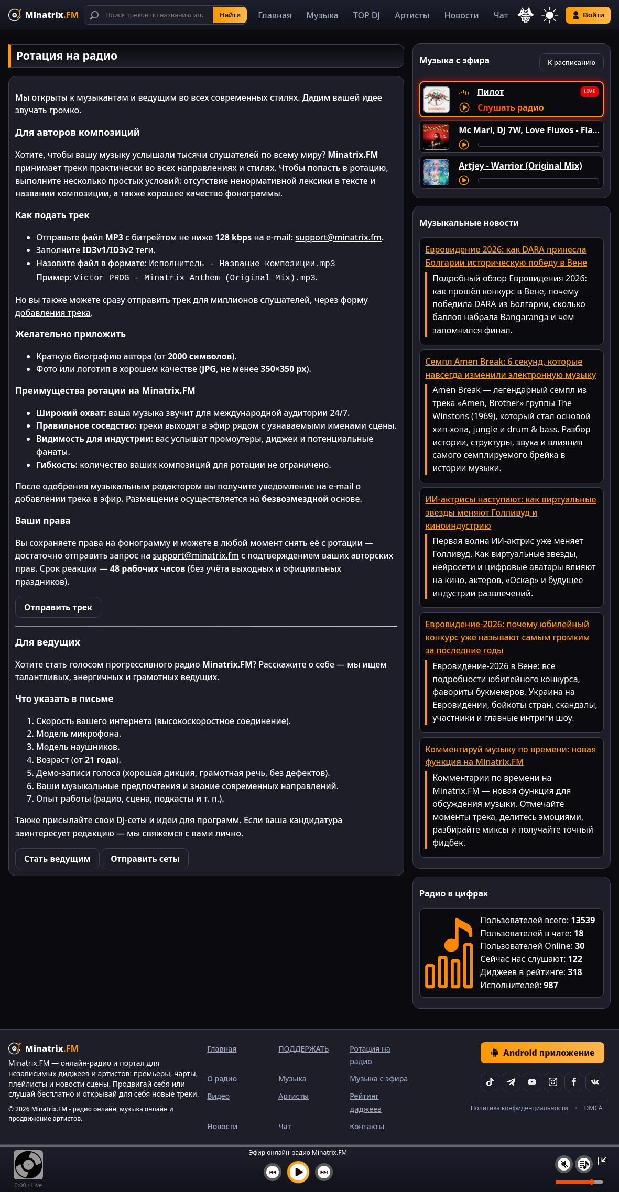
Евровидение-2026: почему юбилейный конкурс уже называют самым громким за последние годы (507, 637)
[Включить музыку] (298, 1172)
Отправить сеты (145, 856)
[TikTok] (490, 1082)
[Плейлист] (584, 1164)
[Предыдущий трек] (272, 1172)
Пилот (490, 91)
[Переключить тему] (549, 15)
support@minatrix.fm (338, 237)
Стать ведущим (57, 856)
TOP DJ (366, 15)
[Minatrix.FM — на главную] (43, 14)
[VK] (594, 1082)
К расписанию (571, 62)
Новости (461, 15)
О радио (222, 1079)
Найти (230, 15)
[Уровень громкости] (579, 1182)
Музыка (322, 15)
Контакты (367, 1126)
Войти (588, 15)
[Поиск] (165, 15)
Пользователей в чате (524, 933)
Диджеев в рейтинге (521, 972)
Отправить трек (58, 605)
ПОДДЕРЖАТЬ (303, 1049)
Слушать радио (510, 107)
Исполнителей (509, 985)
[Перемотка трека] (538, 145)
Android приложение (542, 1052)
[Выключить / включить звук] (564, 1164)
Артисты (412, 15)
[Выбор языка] (525, 15)
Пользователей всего (523, 920)
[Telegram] (511, 1082)
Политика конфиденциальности (519, 1107)
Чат (501, 15)
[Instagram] (553, 1082)
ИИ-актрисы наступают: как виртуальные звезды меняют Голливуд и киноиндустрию (510, 512)
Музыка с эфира (379, 1079)
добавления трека (53, 310)
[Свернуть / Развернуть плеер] (599, 1160)
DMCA (593, 1107)
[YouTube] (532, 1082)
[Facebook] (573, 1082)
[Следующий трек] (324, 1172)
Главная (274, 15)
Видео (218, 1096)
